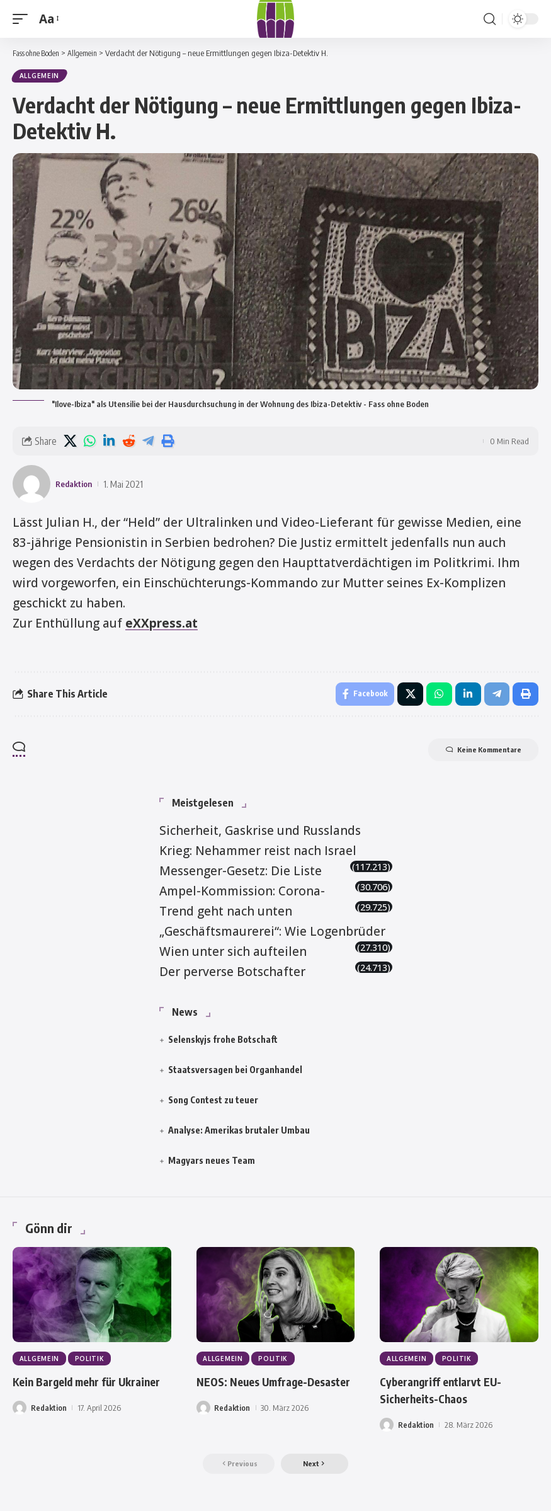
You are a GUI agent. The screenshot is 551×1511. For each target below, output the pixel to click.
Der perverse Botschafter (232, 975)
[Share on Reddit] (128, 443)
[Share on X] (70, 443)
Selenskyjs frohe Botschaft (223, 1043)
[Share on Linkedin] (109, 443)
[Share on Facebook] (359, 697)
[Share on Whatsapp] (89, 443)
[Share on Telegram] (148, 443)
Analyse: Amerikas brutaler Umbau (239, 1134)
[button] (23, 19)
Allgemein (40, 77)
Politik (91, 1363)
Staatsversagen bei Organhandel (235, 1073)
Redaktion (76, 485)
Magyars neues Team (211, 1164)
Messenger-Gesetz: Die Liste (240, 874)
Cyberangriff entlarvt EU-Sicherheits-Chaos (449, 1395)
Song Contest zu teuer (213, 1103)
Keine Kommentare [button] (474, 754)
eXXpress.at (161, 625)
